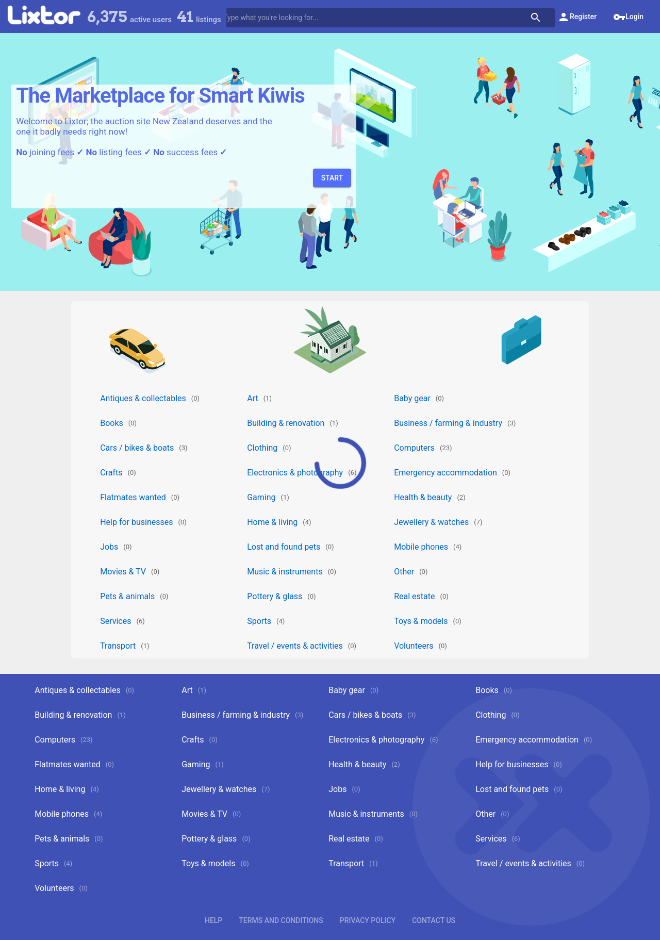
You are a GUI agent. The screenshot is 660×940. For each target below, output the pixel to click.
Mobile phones (421, 547)
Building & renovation (285, 423)
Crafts (111, 472)
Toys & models (421, 621)
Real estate (414, 596)
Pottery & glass (274, 596)
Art (252, 398)
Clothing (262, 448)
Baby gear (412, 398)
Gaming (261, 497)
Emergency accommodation (445, 472)
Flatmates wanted (133, 497)
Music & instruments (285, 571)
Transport (118, 646)
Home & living (272, 522)
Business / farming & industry (448, 423)
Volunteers (413, 646)
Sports (259, 621)
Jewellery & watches (431, 522)
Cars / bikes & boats (137, 448)
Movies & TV (123, 571)
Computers (414, 448)
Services (115, 621)
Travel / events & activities (295, 646)
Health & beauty (423, 497)
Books (111, 423)
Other (404, 571)
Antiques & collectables (143, 398)
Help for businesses (136, 522)
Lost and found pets (283, 547)
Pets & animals (127, 596)
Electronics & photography (295, 472)
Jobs (109, 547)
